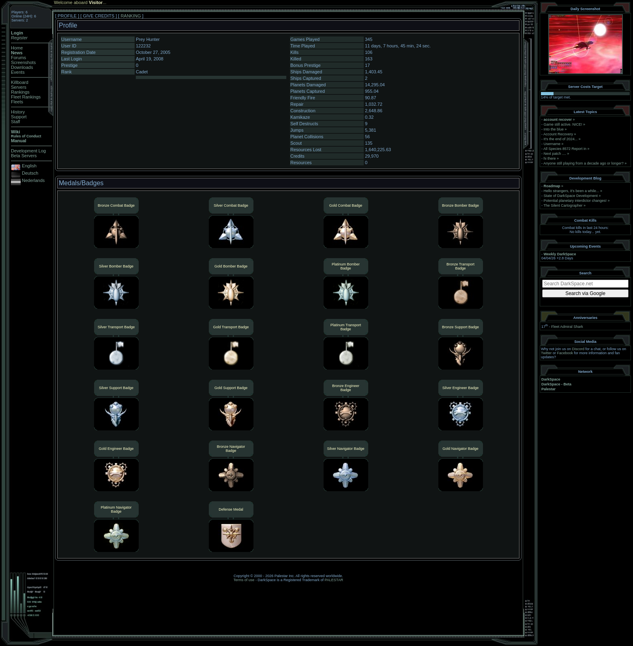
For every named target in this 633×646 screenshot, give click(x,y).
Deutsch (30, 173)
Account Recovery (558, 134)
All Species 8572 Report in (564, 149)
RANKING (130, 15)
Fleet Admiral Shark (567, 327)
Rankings (20, 92)
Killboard (19, 82)
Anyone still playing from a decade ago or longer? (583, 163)
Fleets (17, 101)
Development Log (28, 150)
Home (17, 47)
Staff (15, 121)
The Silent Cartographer (562, 205)
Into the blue (554, 129)
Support (19, 116)
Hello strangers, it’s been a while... (571, 191)
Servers (18, 87)
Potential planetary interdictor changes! (575, 201)
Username (552, 144)
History (18, 111)
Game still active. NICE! (564, 124)
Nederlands (33, 180)
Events (18, 72)
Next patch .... (555, 154)
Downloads (22, 67)
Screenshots (23, 62)
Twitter (546, 353)
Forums (18, 57)
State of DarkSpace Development (571, 196)
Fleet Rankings (26, 96)
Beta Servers (24, 155)
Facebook (565, 353)
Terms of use (244, 580)
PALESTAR (333, 580)
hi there (550, 158)
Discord (578, 349)
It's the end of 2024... (561, 139)
